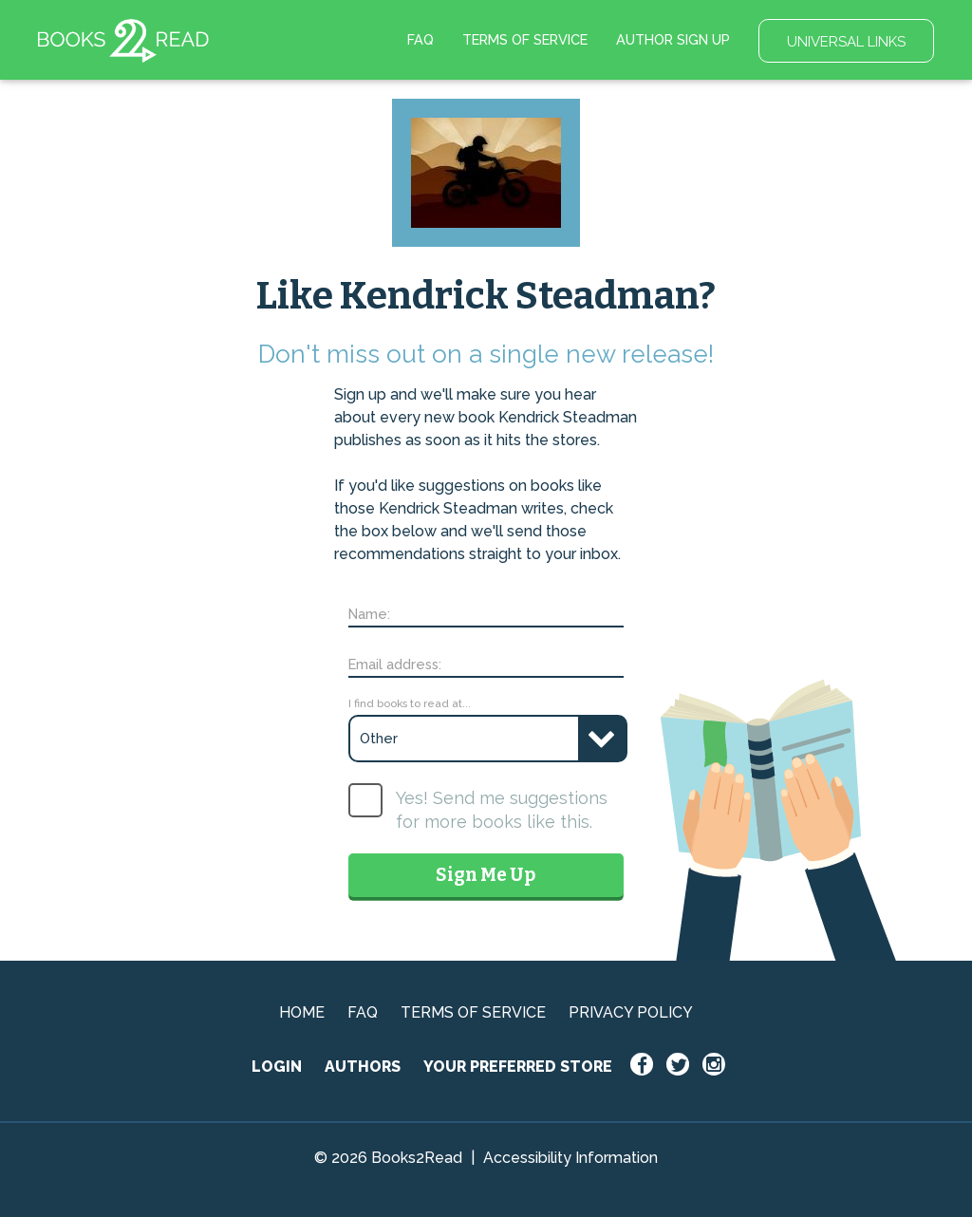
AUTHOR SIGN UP (673, 39)
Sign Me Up (485, 875)
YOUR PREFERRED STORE (517, 1067)
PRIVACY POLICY (631, 1012)
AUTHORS (363, 1067)
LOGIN (277, 1067)
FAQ (420, 39)
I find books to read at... (409, 703)
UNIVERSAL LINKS (846, 41)
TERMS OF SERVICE (525, 39)
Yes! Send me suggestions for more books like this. (502, 810)
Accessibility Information (570, 1158)
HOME (302, 1012)
